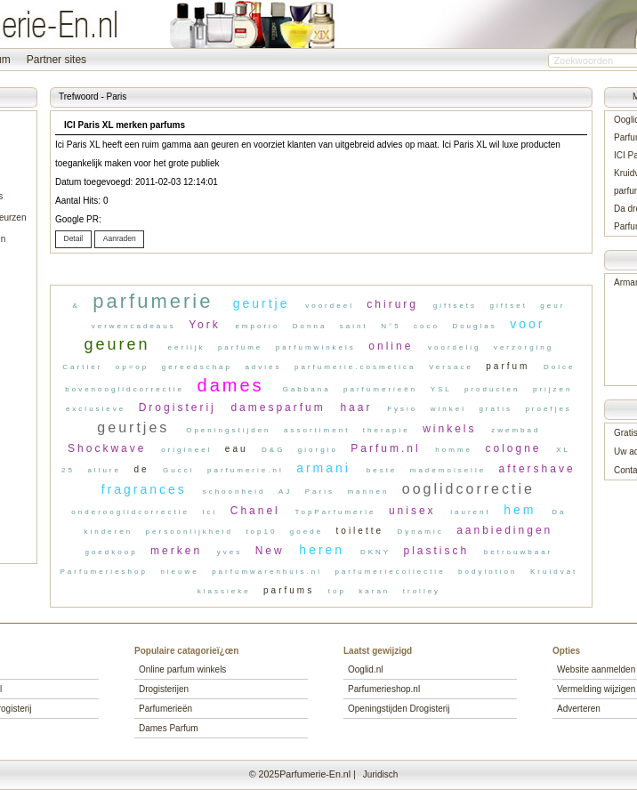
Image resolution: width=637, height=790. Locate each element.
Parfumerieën (165, 708)
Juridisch (380, 774)
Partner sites (56, 59)
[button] (73, 239)
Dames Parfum (168, 728)
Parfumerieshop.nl (384, 689)
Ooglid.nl (365, 669)
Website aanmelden (596, 669)
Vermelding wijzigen (596, 689)
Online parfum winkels (182, 669)
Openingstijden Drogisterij (399, 708)
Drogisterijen (164, 689)
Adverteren (579, 708)
